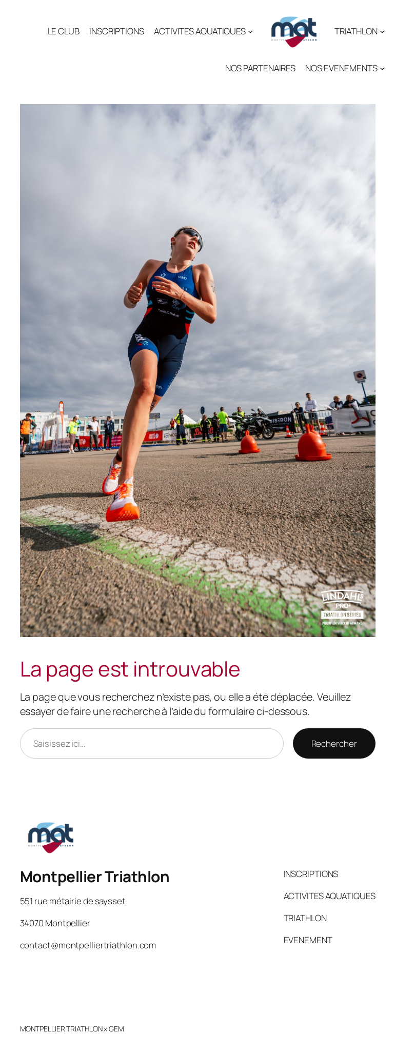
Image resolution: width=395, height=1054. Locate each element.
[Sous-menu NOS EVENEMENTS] (382, 68)
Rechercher (334, 743)
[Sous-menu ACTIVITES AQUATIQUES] (250, 31)
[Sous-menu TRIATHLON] (382, 31)
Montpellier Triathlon (95, 876)
